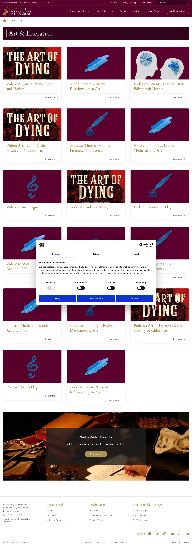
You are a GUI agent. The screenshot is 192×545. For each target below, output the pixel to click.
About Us (94, 511)
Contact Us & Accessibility (101, 515)
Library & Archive (103, 11)
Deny (57, 298)
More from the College (147, 505)
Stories (135, 11)
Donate (113, 2)
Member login (178, 11)
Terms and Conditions (118, 542)
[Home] (4, 20)
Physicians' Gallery (78, 11)
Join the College (140, 511)
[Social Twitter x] (157, 533)
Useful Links (97, 505)
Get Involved (54, 505)
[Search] (187, 3)
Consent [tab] (56, 254)
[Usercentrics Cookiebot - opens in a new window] (141, 245)
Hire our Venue (139, 515)
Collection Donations (55, 520)
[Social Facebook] (149, 533)
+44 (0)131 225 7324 (14, 514)
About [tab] (136, 254)
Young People (154, 11)
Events (123, 11)
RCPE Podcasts (140, 520)
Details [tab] (96, 254)
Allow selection (96, 298)
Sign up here (96, 454)
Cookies (88, 542)
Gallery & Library (129, 2)
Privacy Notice (100, 542)
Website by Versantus (180, 542)
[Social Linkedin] (164, 533)
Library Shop (147, 2)
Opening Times (96, 520)
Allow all (134, 298)
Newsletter (51, 515)
